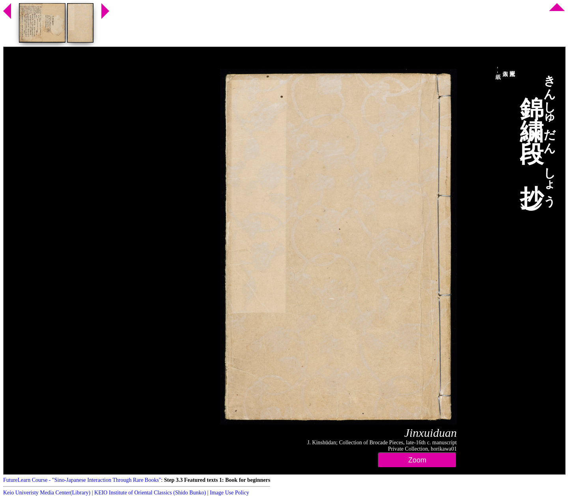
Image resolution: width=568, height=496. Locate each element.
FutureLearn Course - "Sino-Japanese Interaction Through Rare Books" (82, 480)
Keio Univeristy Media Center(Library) (46, 493)
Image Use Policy (229, 493)
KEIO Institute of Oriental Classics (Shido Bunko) (150, 493)
